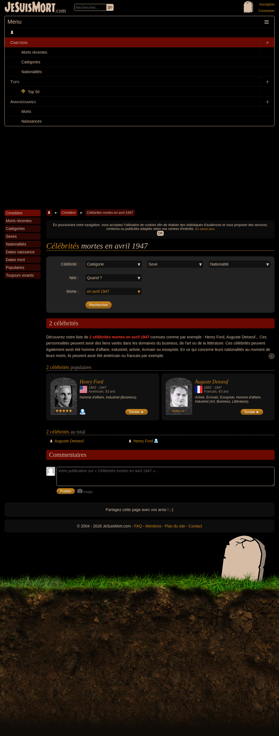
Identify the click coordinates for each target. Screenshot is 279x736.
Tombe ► (137, 412)
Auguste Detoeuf (211, 382)
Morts (26, 111)
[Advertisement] (139, 168)
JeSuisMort (30, 8)
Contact (195, 526)
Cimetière (19, 42)
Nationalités (31, 72)
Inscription (267, 4)
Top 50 (30, 92)
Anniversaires (23, 101)
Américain (96, 391)
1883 (207, 388)
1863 (92, 388)
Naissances (31, 121)
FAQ (138, 526)
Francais (210, 391)
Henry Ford (91, 382)
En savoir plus (204, 229)
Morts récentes (34, 52)
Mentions (153, 526)
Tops (14, 81)
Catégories (30, 62)
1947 (102, 388)
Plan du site (175, 526)
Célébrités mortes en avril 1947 (110, 213)
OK (160, 233)
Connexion (267, 11)
